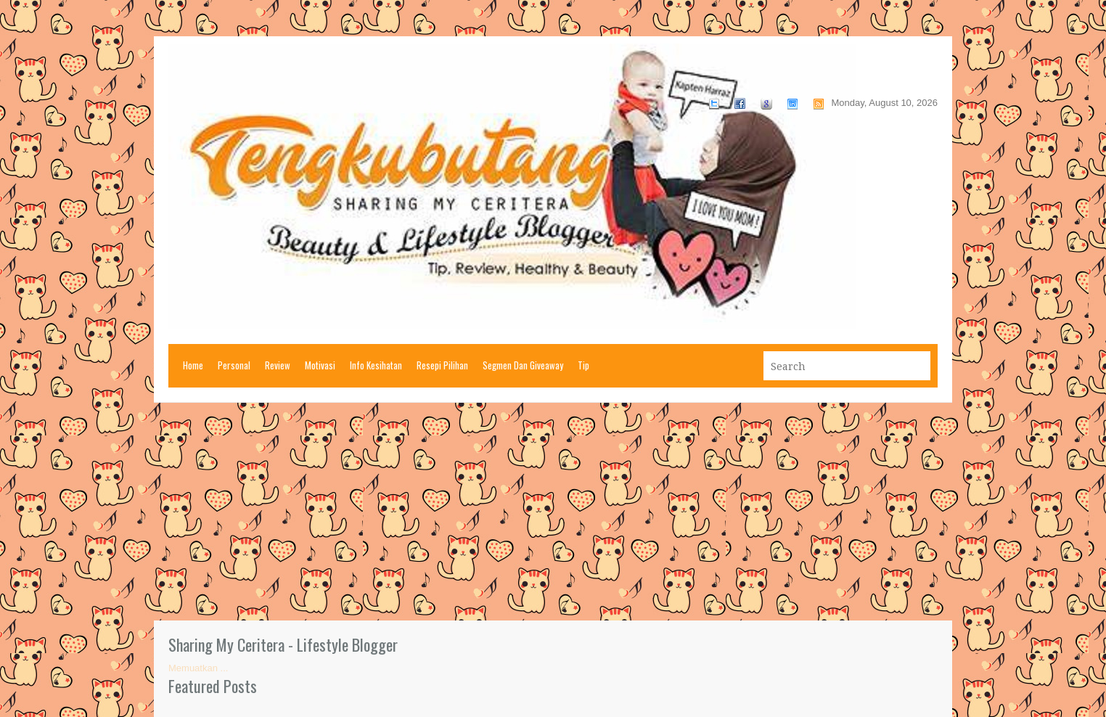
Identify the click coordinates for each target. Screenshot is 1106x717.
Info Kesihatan (376, 365)
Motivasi (320, 365)
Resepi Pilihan (442, 365)
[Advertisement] (553, 511)
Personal (234, 365)
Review (277, 365)
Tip (583, 365)
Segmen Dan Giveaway (523, 365)
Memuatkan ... (198, 668)
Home (193, 365)
